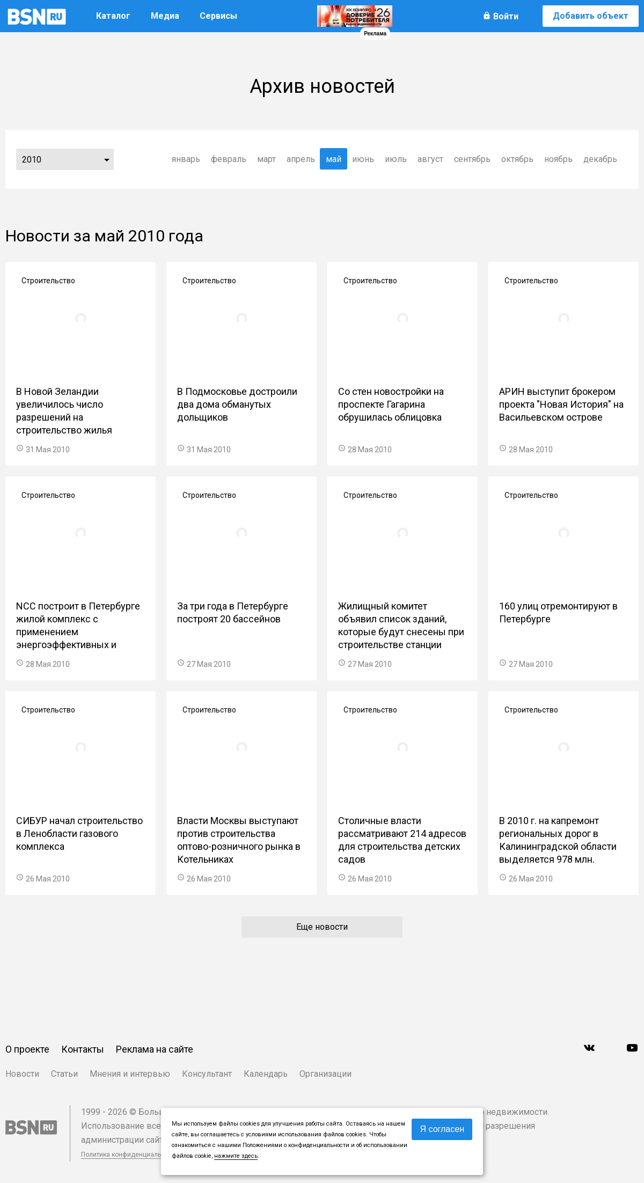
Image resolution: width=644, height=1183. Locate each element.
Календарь (266, 1074)
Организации (325, 1074)
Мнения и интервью (130, 1074)
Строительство (48, 280)
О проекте (27, 1049)
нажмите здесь (236, 1155)
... (106, 159)
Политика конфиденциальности (130, 1154)
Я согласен (442, 1129)
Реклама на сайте (154, 1049)
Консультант (207, 1074)
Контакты (82, 1049)
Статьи (64, 1074)
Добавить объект (590, 16)
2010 (31, 160)
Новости (22, 1074)
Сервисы (218, 16)
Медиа (165, 16)
